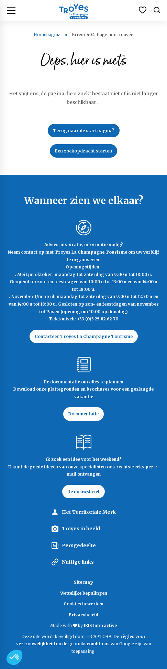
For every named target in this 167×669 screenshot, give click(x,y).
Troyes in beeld (81, 528)
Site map (83, 582)
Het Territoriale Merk (89, 512)
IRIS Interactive (100, 625)
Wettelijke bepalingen (83, 593)
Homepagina (47, 34)
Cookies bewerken (83, 603)
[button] (14, 657)
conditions (99, 643)
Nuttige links (78, 562)
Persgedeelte (79, 545)
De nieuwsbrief (83, 491)
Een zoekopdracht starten (83, 150)
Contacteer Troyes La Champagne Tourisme (84, 336)
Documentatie (83, 413)
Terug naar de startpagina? (83, 130)
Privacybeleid (83, 614)
